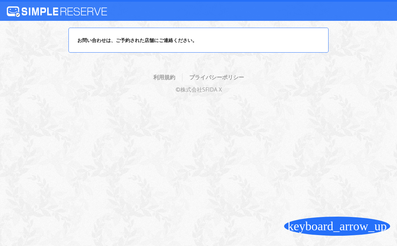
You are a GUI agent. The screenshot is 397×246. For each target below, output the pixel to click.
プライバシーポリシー (216, 77)
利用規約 (164, 77)
